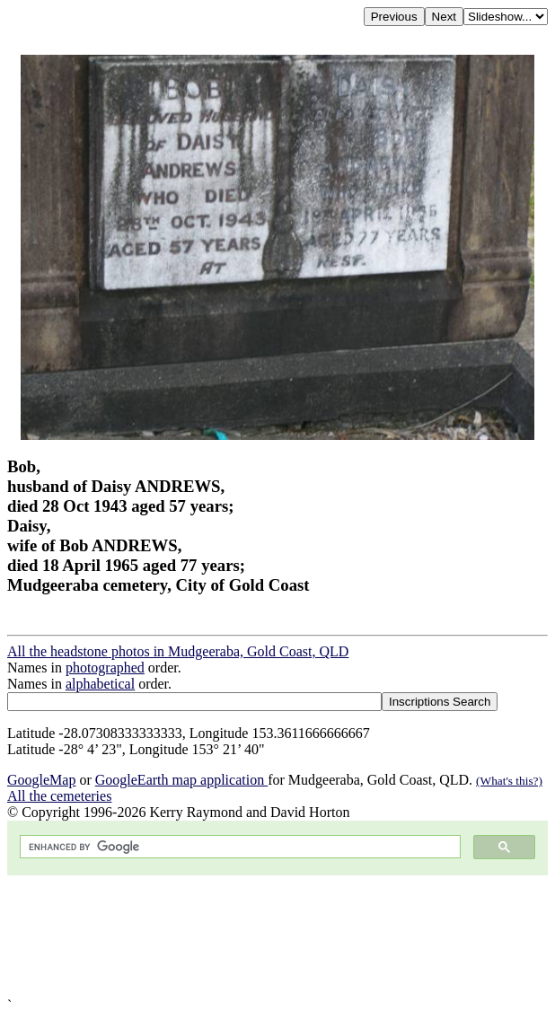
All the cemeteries (59, 796)
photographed (105, 667)
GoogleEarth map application (181, 779)
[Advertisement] (277, 936)
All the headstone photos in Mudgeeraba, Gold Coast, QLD (177, 651)
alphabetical (100, 683)
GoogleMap (41, 779)
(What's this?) (509, 780)
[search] (238, 847)
